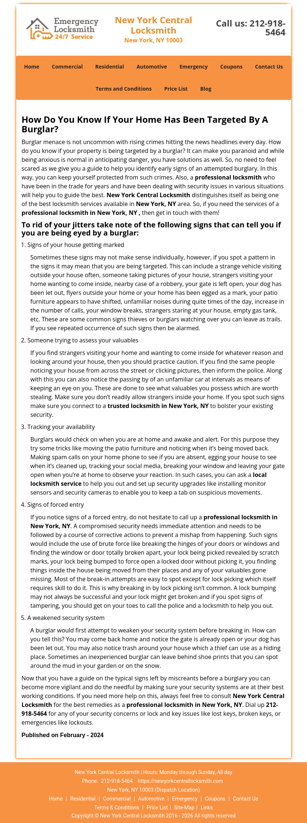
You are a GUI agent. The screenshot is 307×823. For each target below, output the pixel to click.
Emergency (193, 66)
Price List (176, 88)
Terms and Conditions (123, 88)
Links (207, 807)
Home (31, 66)
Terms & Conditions (116, 807)
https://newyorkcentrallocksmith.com (180, 781)
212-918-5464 (268, 27)
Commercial (67, 66)
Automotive (151, 66)
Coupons (231, 66)
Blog (205, 88)
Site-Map (184, 807)
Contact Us (269, 66)
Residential (109, 66)
